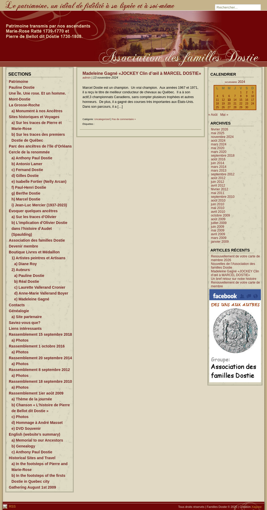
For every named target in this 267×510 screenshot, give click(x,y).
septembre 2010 (222, 197)
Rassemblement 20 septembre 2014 (40, 358)
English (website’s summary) (34, 434)
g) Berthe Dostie (25, 193)
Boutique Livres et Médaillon (34, 252)
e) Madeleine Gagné (31, 299)
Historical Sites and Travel (32, 458)
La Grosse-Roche (24, 105)
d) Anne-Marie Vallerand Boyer (41, 293)
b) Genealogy (23, 446)
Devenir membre (23, 246)
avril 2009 (218, 234)
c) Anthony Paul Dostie (31, 452)
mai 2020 (217, 148)
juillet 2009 (219, 223)
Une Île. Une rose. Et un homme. (37, 93)
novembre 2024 (222, 137)
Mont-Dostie (19, 99)
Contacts (17, 305)
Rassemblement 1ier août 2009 (36, 393)
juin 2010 (217, 204)
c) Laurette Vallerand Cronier (39, 287)
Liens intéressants (25, 328)
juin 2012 (217, 182)
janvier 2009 (220, 242)
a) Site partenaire (26, 317)
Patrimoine (18, 81)
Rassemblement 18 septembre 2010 (40, 381)
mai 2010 (217, 208)
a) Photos (20, 340)
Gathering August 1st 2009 (32, 487)
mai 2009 (217, 230)
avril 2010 (218, 212)
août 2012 (218, 178)
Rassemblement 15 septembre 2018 (40, 334)
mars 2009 (218, 238)
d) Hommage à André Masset (37, 422)
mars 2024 (218, 144)
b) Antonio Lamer (26, 164)
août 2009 (218, 219)
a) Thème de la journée (31, 399)
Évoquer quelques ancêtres (33, 211)
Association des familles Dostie (37, 240)
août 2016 (218, 159)
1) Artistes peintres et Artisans (38, 258)
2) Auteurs (20, 270)
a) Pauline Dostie (29, 275)
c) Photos (20, 417)
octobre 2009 (220, 215)
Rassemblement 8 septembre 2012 (39, 370)
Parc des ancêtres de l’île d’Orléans (40, 146)
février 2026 (219, 129)
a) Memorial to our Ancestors (37, 440)
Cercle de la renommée (29, 152)
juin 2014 (217, 163)
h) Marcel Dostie (25, 199)
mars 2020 (218, 152)
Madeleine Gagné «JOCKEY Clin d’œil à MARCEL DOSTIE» (142, 73)
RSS (12, 506)
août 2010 (218, 200)
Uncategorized (102, 119)
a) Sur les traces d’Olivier (33, 217)
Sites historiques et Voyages (34, 117)
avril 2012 (218, 185)
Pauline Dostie (21, 87)
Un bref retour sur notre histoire (233, 279)
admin (87, 77)
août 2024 (218, 140)
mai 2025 (217, 133)
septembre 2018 (222, 155)
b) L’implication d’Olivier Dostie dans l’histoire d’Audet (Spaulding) (39, 229)
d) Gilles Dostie (25, 175)
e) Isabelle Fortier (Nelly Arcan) (38, 181)
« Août (213, 115)
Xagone (257, 506)
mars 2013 (218, 170)
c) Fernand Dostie (27, 170)
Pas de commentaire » (124, 119)
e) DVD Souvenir (26, 428)
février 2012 (219, 189)
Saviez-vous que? (24, 322)
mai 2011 (217, 193)
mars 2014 (218, 167)
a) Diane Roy (25, 264)
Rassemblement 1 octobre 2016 (37, 346)
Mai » (224, 115)
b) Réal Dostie (26, 281)
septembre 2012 (222, 174)
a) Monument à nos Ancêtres (36, 111)
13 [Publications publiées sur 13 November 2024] (228, 99)
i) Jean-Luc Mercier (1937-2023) (39, 205)
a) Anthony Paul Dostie (31, 158)
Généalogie (19, 311)
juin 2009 (217, 227)
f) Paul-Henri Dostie (28, 187)
